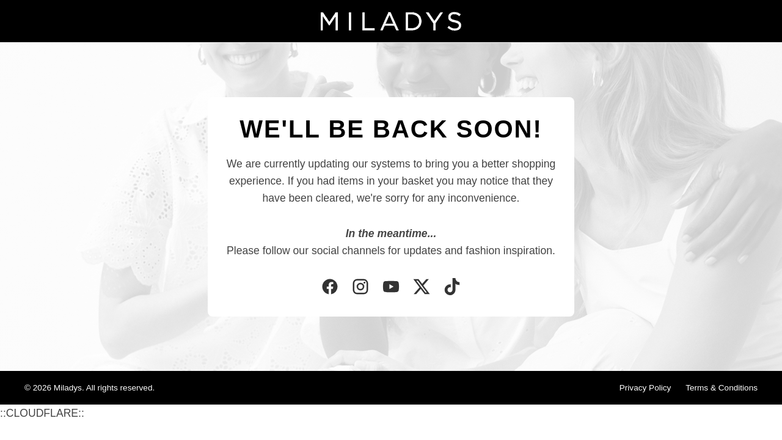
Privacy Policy (645, 387)
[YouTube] (391, 287)
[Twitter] (421, 287)
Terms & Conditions (721, 387)
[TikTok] (452, 287)
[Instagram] (360, 287)
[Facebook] (330, 287)
